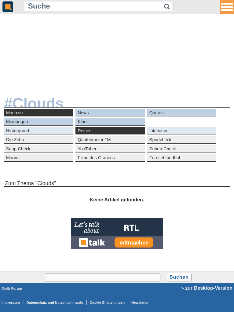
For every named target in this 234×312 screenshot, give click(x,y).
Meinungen (17, 121)
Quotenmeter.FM (94, 139)
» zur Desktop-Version (206, 288)
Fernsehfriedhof (164, 157)
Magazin (14, 112)
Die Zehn (15, 139)
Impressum (11, 302)
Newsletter (140, 302)
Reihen (85, 130)
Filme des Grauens (96, 157)
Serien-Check (162, 148)
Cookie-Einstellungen (107, 302)
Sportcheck (160, 139)
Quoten (156, 112)
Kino (82, 121)
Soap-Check (18, 148)
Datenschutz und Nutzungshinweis (55, 302)
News (83, 112)
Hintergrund (17, 130)
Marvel (12, 157)
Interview (158, 130)
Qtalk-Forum (12, 288)
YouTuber (87, 148)
